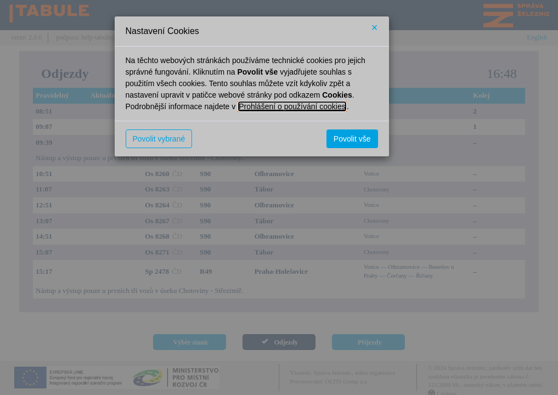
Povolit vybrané (159, 138)
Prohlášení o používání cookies (292, 106)
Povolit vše (352, 138)
